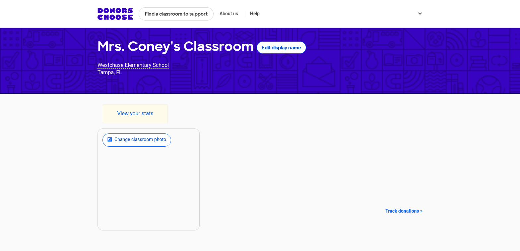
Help (255, 13)
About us (229, 13)
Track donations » (403, 211)
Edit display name (281, 48)
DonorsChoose (115, 14)
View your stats (135, 113)
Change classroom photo (136, 140)
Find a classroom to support (176, 14)
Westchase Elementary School (133, 65)
